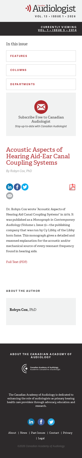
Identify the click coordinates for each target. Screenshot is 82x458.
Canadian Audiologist (51, 9)
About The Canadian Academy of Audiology (41, 355)
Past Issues (38, 433)
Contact (54, 433)
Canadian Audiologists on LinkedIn (31, 421)
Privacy (67, 433)
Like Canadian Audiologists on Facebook (41, 421)
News (23, 433)
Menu (5, 7)
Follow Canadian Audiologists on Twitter (51, 421)
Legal (41, 438)
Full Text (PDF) (16, 262)
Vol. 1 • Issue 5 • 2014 (57, 30)
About (12, 433)
